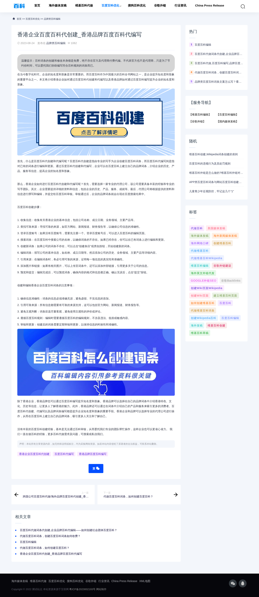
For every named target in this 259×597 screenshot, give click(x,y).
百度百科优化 (110, 6)
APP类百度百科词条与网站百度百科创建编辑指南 (216, 182)
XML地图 (145, 581)
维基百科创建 (216, 325)
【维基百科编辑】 (200, 114)
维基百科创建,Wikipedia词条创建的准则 (213, 154)
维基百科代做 (84, 6)
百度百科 (225, 303)
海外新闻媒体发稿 (225, 235)
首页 (37, 6)
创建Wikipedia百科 (203, 318)
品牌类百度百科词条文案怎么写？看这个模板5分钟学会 (219, 81)
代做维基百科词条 (203, 310)
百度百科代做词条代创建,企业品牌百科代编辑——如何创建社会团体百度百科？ (68, 530)
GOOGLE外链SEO (203, 280)
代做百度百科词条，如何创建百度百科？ (44, 547)
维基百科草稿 (200, 333)
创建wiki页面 (200, 295)
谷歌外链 (160, 6)
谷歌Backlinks (230, 280)
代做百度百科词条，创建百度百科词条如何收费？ (50, 536)
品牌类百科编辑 (52, 19)
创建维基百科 (222, 243)
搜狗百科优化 (137, 6)
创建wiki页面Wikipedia (206, 288)
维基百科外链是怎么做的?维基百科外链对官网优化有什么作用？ (216, 172)
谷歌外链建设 (222, 265)
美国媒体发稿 (216, 228)
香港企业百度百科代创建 (34, 454)
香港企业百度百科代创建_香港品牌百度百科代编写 (51, 553)
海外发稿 (197, 325)
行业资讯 (180, 6)
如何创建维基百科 (203, 303)
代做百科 (197, 228)
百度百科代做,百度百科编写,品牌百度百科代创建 (219, 63)
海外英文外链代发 (203, 273)
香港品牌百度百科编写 (92, 454)
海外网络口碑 (200, 243)
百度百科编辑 (28, 541)
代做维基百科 (200, 250)
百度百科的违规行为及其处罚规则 (209, 163)
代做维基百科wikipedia (206, 258)
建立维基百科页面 (225, 295)
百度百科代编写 (64, 454)
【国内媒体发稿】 (227, 121)
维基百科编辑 (200, 265)
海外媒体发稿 (58, 6)
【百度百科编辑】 (227, 114)
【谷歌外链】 (197, 121)
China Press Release (209, 6)
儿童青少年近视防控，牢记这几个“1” (211, 191)
